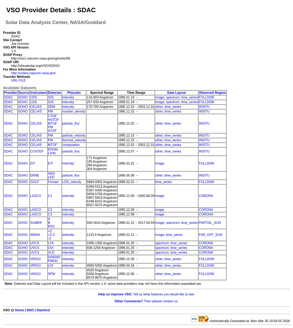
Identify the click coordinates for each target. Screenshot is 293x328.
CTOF (52, 116)
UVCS (34, 243)
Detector (54, 92)
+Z (50, 231)
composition (71, 145)
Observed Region (212, 92)
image (159, 97)
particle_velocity (73, 135)
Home (19, 310)
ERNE (34, 175)
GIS (51, 97)
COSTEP (37, 151)
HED (51, 173)
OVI (51, 248)
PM (50, 111)
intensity (68, 97)
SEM (51, 106)
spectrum (172, 97)
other (159, 106)
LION (52, 153)
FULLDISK (206, 97)
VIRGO (35, 259)
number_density (73, 111)
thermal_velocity (74, 140)
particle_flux (71, 123)
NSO (30, 310)
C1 (50, 196)
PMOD (53, 261)
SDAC (8, 97)
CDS (33, 97)
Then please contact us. (146, 301)
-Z (49, 238)
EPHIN (53, 149)
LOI (50, 265)
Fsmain (53, 182)
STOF (52, 131)
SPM (51, 274)
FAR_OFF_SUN (210, 234)
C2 (50, 209)
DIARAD (54, 257)
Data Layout (176, 92)
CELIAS (36, 106)
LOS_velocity (71, 182)
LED (51, 177)
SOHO (23, 97)
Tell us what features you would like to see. (146, 294)
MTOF (52, 123)
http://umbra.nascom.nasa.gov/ (33, 73)
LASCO (35, 196)
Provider (10, 92)
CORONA (206, 196)
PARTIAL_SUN (210, 222)
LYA (51, 243)
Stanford (43, 310)
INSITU (204, 106)
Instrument (38, 92)
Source (23, 92)
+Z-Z (51, 234)
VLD (51, 252)
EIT (32, 163)
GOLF (34, 182)
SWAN (35, 234)
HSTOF (53, 119)
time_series (189, 97)
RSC (51, 226)
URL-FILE (18, 80)
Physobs (74, 92)
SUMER (36, 222)
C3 (50, 214)
